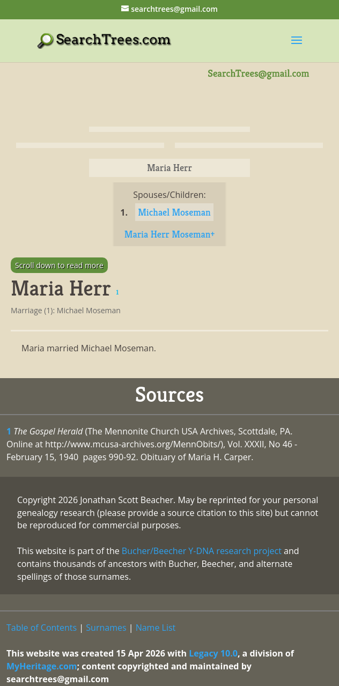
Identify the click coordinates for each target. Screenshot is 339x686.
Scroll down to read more (59, 265)
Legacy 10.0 (213, 653)
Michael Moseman (174, 212)
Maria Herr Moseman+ (169, 234)
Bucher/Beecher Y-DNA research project (202, 551)
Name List (156, 627)
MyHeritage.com (41, 666)
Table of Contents (41, 627)
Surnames (106, 627)
